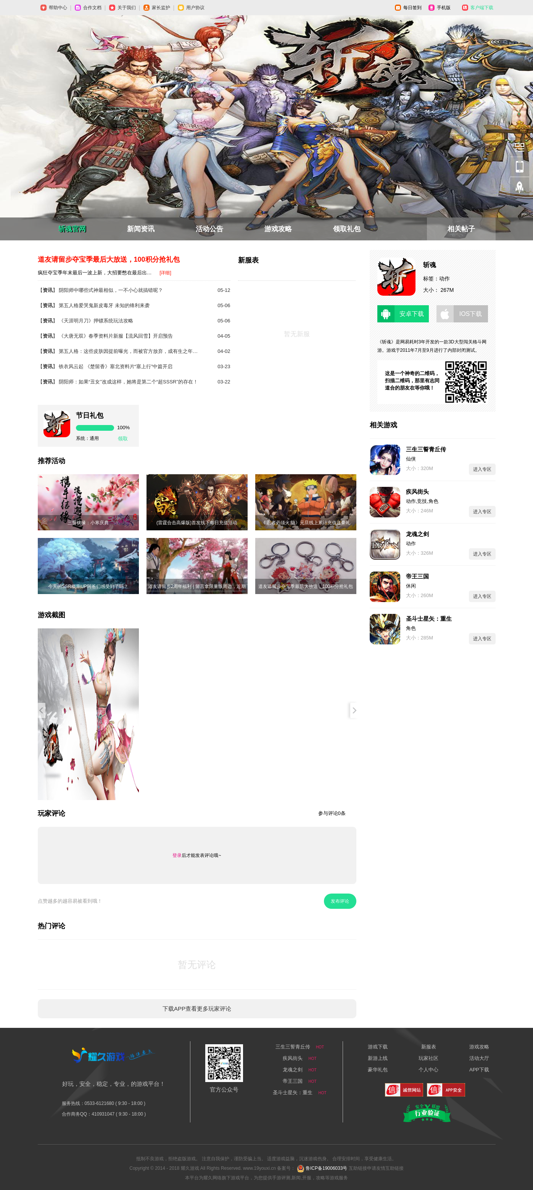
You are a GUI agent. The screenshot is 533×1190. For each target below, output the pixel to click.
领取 (123, 438)
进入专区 (482, 469)
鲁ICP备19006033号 (326, 1168)
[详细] (165, 272)
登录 (177, 855)
